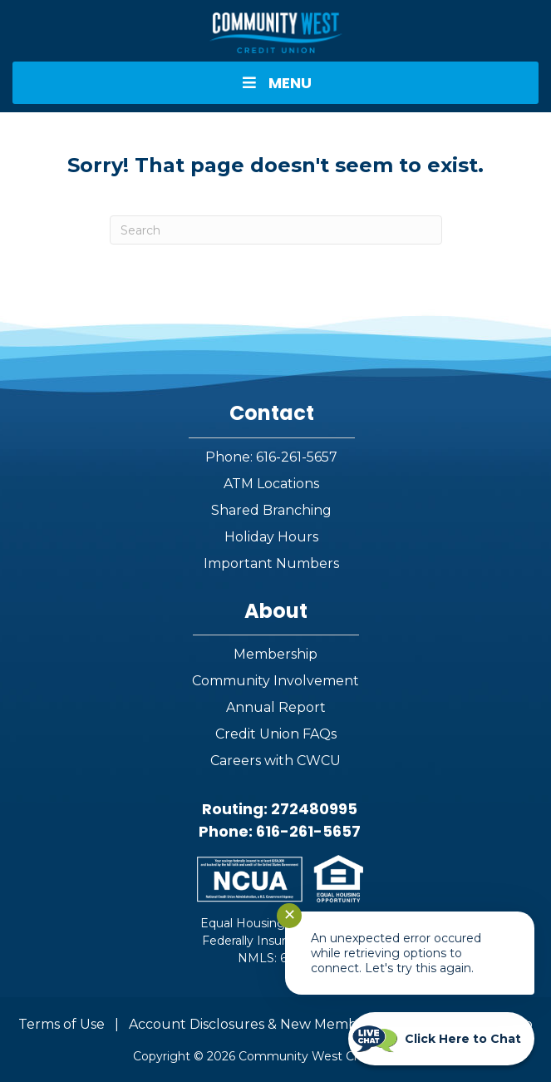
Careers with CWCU (275, 760)
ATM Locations (271, 484)
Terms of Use (61, 1024)
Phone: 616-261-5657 (271, 457)
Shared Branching (271, 510)
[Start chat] (441, 1038)
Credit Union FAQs (276, 734)
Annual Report (276, 707)
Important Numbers (271, 563)
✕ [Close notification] (289, 915)
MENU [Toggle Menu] (275, 82)
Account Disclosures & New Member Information (291, 1024)
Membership (275, 654)
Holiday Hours (271, 537)
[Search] (276, 230)
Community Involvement (275, 681)
